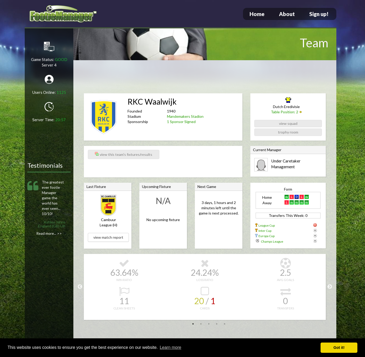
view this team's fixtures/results (123, 154)
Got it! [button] (338, 347)
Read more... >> (49, 233)
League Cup (266, 225)
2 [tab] (201, 324)
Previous (80, 286)
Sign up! (318, 14)
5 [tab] (224, 324)
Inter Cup (264, 231)
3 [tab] (208, 324)
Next (329, 286)
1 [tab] (193, 324)
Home (257, 14)
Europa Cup (266, 236)
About (287, 14)
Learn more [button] (170, 347)
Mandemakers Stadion (185, 116)
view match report (108, 237)
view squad (288, 123)
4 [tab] (216, 324)
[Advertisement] (205, 77)
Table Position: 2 (284, 112)
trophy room (288, 132)
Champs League (272, 241)
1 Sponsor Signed (181, 121)
